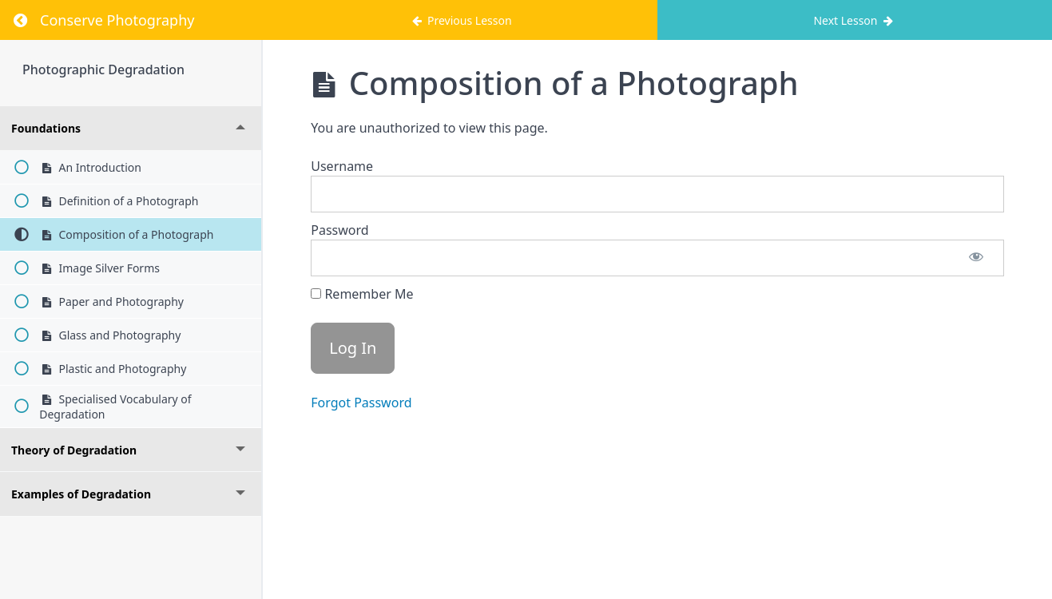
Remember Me (362, 294)
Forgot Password (361, 402)
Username (342, 166)
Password (339, 230)
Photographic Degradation (103, 69)
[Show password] (976, 258)
